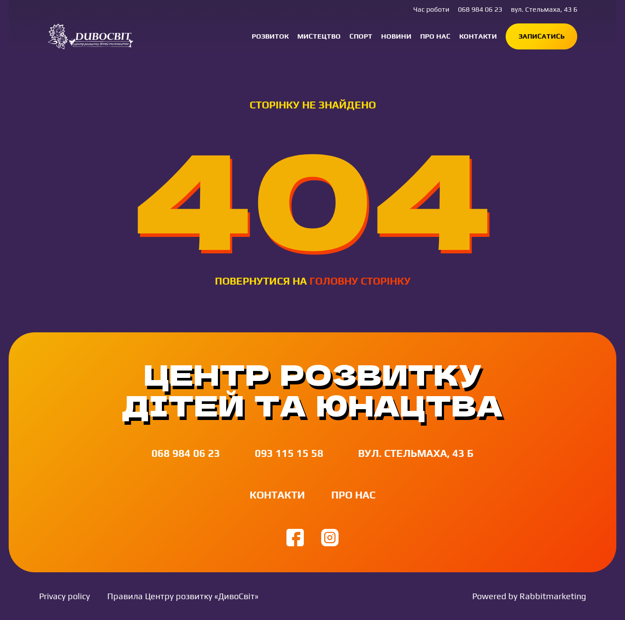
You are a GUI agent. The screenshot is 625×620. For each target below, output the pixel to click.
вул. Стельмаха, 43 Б (544, 9)
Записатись (542, 36)
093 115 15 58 (289, 453)
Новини (396, 36)
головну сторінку (360, 281)
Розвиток (270, 36)
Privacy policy (64, 596)
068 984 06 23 (480, 9)
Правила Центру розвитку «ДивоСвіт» (183, 596)
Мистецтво (319, 36)
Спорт (360, 36)
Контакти (478, 36)
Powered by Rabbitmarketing (529, 596)
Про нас (435, 36)
